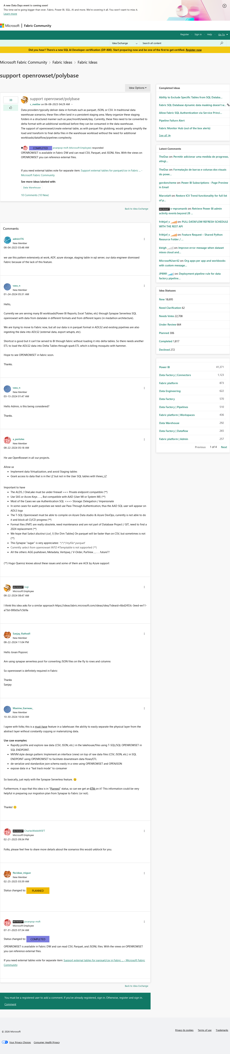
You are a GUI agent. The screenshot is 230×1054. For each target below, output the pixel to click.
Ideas (90, 25)
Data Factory (167, 399)
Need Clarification (170, 308)
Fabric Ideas (62, 62)
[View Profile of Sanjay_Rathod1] (21, 633)
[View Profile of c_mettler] (35, 104)
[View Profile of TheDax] (163, 156)
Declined (165, 349)
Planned (38, 890)
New (162, 299)
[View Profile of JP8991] (163, 273)
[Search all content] (183, 43)
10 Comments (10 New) (35, 195)
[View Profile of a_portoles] (18, 439)
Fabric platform (168, 383)
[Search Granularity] (125, 43)
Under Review (168, 324)
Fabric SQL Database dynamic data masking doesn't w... (193, 105)
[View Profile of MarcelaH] (165, 195)
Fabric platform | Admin (173, 439)
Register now (194, 50)
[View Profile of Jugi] (26, 586)
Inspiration (75, 25)
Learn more (10, 13)
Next (224, 447)
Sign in (198, 34)
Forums (59, 25)
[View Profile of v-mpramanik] (179, 208)
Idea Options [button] (136, 88)
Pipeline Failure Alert (172, 120)
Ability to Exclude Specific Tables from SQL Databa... (190, 97)
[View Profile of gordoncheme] (167, 182)
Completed (40, 148)
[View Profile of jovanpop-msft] (32, 921)
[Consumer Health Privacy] (47, 1042)
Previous (200, 447)
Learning (135, 25)
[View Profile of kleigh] (163, 247)
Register (184, 34)
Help (209, 34)
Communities (106, 25)
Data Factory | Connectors (175, 375)
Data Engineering (170, 391)
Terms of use (204, 1030)
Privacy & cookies (184, 1030)
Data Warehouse (32, 187)
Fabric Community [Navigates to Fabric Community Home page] (37, 25)
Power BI (164, 367)
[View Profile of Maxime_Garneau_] (23, 708)
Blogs (122, 25)
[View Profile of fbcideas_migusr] (22, 872)
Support (151, 25)
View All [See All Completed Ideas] (165, 135)
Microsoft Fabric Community (23, 62)
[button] (10, 107)
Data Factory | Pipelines (173, 407)
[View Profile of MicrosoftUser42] (169, 260)
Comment (10, 1004)
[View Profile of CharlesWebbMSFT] (34, 830)
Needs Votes (167, 316)
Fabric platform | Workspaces (177, 415)
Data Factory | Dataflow (173, 431)
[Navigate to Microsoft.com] (9, 26)
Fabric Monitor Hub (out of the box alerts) (184, 128)
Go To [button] (221, 34)
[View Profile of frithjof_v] (164, 221)
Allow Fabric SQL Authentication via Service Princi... (190, 112)
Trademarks (222, 1030)
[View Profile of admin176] (18, 238)
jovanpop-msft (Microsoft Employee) (72, 147)
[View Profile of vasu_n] (16, 285)
